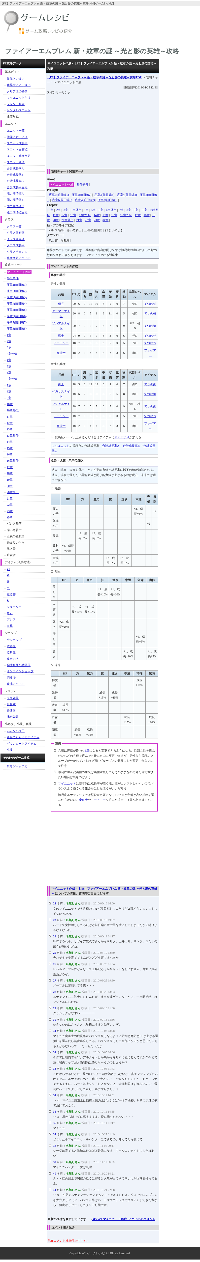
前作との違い (16, 79)
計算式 (11, 704)
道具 (10, 626)
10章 (144, 210)
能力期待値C (15, 206)
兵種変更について (19, 258)
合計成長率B (131, 446)
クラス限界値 (16, 239)
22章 (88, 220)
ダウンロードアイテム (21, 743)
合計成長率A (110, 446)
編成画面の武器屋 (19, 665)
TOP (94, 77)
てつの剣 (150, 304)
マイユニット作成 (61, 184)
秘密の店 (13, 659)
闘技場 (11, 677)
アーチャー (61, 343)
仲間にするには (17, 137)
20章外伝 (67, 220)
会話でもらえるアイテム (23, 737)
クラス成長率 (16, 245)
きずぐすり (121, 437)
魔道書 (11, 594)
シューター (14, 607)
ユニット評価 (16, 162)
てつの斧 (150, 335)
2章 (58, 210)
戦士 (61, 335)
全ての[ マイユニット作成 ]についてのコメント (123, 1219)
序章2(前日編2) (82, 194)
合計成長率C (15, 181)
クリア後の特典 (17, 91)
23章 (97, 220)
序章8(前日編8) (107, 200)
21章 (79, 220)
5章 (93, 210)
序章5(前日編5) (17, 309)
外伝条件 (83, 184)
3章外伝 (76, 210)
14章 (97, 215)
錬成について (16, 684)
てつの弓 (150, 343)
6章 (101, 210)
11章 (56, 215)
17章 (138, 215)
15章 (105, 215)
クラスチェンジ (17, 251)
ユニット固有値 (17, 149)
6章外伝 (111, 210)
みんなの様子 (16, 731)
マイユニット (60, 446)
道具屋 (11, 652)
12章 (64, 215)
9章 (136, 210)
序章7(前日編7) (85, 200)
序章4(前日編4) (127, 194)
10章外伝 (13, 410)
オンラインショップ (20, 671)
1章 (51, 210)
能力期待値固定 (17, 212)
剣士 (61, 384)
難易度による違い (19, 85)
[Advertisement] (123, 130)
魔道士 (61, 353)
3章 (66, 210)
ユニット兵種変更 (19, 156)
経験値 (11, 710)
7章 (121, 210)
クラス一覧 (14, 226)
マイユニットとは (19, 97)
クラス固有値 (16, 232)
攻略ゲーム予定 (17, 766)
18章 (147, 215)
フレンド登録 (16, 104)
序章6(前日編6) (62, 200)
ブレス (11, 619)
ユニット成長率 (17, 143)
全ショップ (14, 640)
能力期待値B (15, 199)
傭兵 (61, 304)
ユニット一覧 (16, 130)
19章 (10, 479)
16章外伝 (126, 215)
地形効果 (13, 717)
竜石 (10, 613)
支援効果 (13, 698)
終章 (105, 220)
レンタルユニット (19, 110)
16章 (114, 215)
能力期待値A (15, 193)
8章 (129, 210)
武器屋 (11, 646)
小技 (10, 750)
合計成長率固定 (17, 187)
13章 (73, 215)
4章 (86, 210)
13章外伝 (85, 215)
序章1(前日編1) (59, 194)
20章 (56, 220)
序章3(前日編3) (104, 194)
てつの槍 (150, 313)
